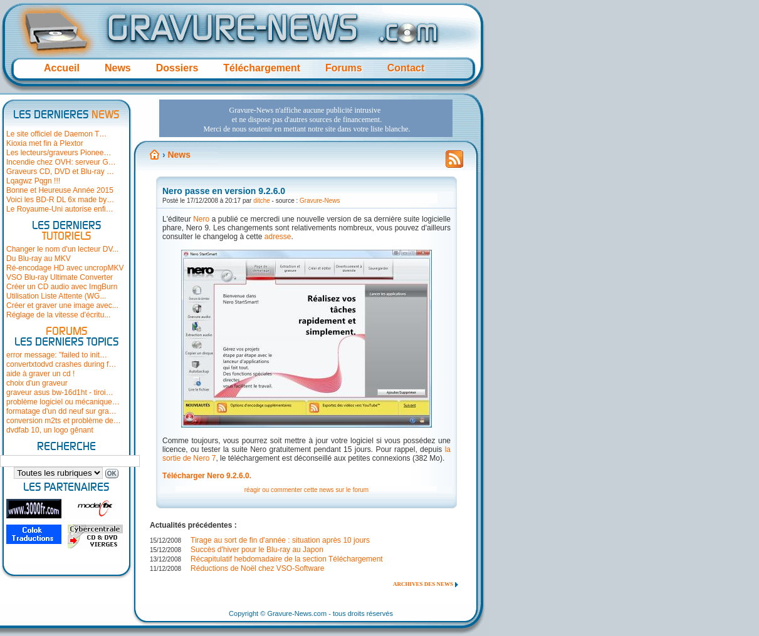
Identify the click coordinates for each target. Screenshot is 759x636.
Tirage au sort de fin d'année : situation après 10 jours (280, 540)
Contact (406, 68)
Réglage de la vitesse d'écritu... (58, 314)
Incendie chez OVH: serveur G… (61, 162)
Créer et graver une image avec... (62, 305)
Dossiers (177, 68)
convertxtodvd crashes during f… (61, 364)
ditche (261, 200)
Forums (343, 68)
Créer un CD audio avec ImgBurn (61, 286)
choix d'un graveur (37, 383)
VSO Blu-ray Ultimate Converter (59, 277)
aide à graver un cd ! (40, 373)
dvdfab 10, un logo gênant (49, 430)
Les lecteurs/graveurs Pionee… (58, 152)
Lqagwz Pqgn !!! (33, 181)
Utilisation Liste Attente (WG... (56, 296)
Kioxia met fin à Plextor (44, 143)
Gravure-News (320, 200)
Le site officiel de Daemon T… (56, 134)
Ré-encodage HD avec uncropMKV (64, 268)
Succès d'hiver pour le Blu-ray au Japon (257, 549)
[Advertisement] (306, 118)
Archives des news (423, 584)
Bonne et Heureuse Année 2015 (59, 190)
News (118, 68)
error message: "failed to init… (56, 355)
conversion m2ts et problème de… (63, 420)
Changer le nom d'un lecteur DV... (62, 249)
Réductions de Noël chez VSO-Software (257, 568)
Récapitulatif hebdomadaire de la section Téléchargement (287, 559)
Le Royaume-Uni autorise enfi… (59, 209)
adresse (277, 236)
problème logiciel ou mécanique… (63, 402)
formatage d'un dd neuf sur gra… (61, 411)
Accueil (62, 68)
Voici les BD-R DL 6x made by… (60, 199)
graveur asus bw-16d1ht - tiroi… (59, 392)
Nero (201, 219)
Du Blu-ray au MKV (38, 258)
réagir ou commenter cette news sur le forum (306, 489)
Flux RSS (454, 162)
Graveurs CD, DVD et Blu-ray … (60, 171)
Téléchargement (261, 68)
